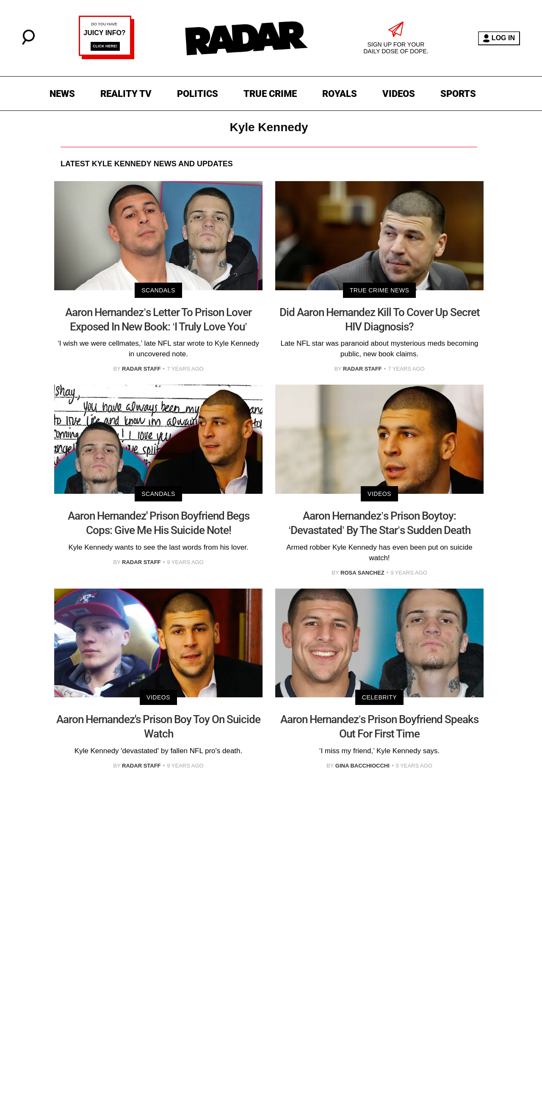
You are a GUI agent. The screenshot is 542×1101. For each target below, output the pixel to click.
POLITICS (197, 93)
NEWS (62, 93)
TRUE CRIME (270, 93)
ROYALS (339, 93)
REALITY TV (126, 93)
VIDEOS (398, 93)
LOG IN (499, 38)
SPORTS (458, 93)
